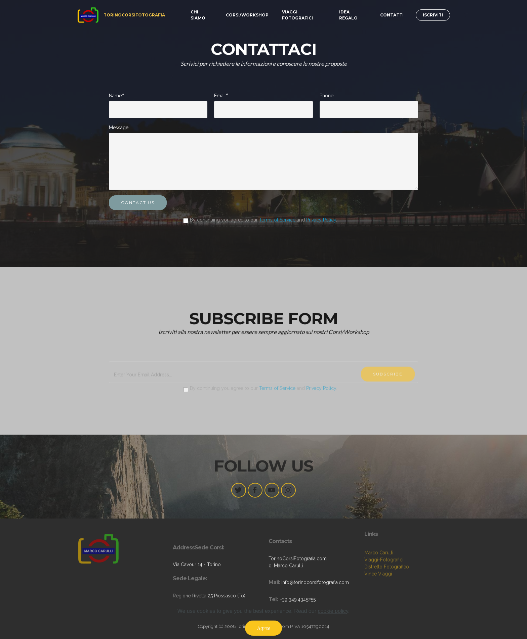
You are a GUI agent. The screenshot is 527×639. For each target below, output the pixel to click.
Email (220, 96)
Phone (326, 96)
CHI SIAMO (198, 14)
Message (118, 127)
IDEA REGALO (348, 14)
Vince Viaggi (378, 585)
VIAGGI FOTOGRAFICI (297, 14)
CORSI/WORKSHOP (247, 14)
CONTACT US (138, 203)
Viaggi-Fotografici (383, 571)
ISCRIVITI (433, 14)
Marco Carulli (378, 564)
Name (115, 96)
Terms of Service (277, 220)
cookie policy (333, 618)
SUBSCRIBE (388, 389)
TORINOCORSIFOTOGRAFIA (134, 14)
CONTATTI (392, 14)
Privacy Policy (321, 220)
